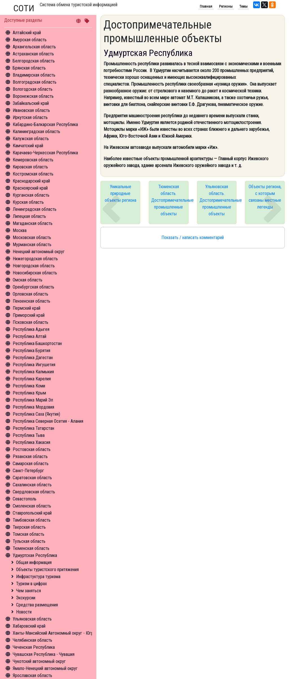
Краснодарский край (31, 181)
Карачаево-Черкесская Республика (45, 152)
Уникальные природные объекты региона (120, 193)
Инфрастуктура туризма (38, 576)
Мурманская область (32, 244)
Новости (24, 612)
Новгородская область (34, 265)
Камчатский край (28, 145)
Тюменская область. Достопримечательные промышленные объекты (170, 200)
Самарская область (31, 463)
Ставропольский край (32, 513)
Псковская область (30, 322)
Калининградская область (36, 131)
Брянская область (29, 68)
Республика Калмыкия (33, 371)
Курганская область (31, 195)
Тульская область (29, 541)
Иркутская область (30, 117)
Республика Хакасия (31, 442)
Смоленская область (32, 506)
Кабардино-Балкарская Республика (45, 124)
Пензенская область (31, 301)
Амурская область (30, 39)
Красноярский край (30, 188)
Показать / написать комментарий (192, 237)
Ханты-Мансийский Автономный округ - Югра (54, 633)
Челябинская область (32, 640)
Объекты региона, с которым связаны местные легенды (265, 197)
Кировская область (30, 167)
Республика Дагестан (33, 357)
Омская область (27, 280)
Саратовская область (32, 477)
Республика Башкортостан (37, 343)
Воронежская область (33, 96)
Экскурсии (25, 597)
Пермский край (26, 308)
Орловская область (30, 294)
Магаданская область (32, 223)
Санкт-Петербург (28, 470)
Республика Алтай (29, 336)
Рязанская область (30, 456)
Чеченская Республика (34, 647)
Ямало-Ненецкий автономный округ (45, 668)
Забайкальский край (31, 103)
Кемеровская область (33, 159)
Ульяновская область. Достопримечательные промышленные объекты (218, 200)
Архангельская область (34, 46)
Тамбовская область (32, 520)
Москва (20, 230)
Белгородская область (34, 61)
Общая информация (34, 562)
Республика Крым (29, 393)
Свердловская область (34, 491)
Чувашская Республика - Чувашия (44, 654)
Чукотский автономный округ (39, 661)
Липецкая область (29, 216)
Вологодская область (32, 89)
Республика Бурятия (31, 350)
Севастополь (24, 499)
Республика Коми (29, 386)
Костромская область (33, 174)
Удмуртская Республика (35, 555)
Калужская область (31, 138)
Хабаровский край (29, 626)
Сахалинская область (32, 484)
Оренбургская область (33, 287)
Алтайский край (27, 32)
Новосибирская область (35, 272)
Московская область (32, 237)
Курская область (28, 202)
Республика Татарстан (33, 428)
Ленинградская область (34, 209)
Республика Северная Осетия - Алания (48, 421)
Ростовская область (32, 449)
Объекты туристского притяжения (47, 569)
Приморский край (29, 315)
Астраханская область (33, 54)
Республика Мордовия (33, 407)
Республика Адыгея (31, 329)
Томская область (28, 534)
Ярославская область (32, 675)
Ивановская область (31, 110)
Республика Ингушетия (34, 364)
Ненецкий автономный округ (39, 251)
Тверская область (29, 527)
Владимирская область (34, 75)
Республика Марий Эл (33, 400)
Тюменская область (31, 548)
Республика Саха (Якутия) (36, 414)
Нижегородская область (35, 258)
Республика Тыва (29, 435)
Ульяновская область (32, 619)
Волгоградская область (34, 82)
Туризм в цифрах (31, 583)
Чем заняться (28, 590)
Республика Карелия (32, 378)
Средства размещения (37, 605)
